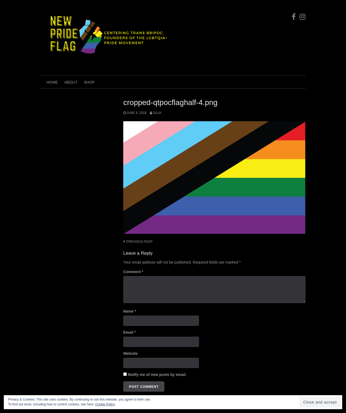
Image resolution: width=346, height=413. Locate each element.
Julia (157, 113)
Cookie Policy (105, 404)
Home (52, 82)
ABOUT (70, 82)
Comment (133, 272)
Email (129, 332)
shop (89, 82)
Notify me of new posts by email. (157, 374)
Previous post (140, 242)
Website (130, 353)
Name (129, 311)
